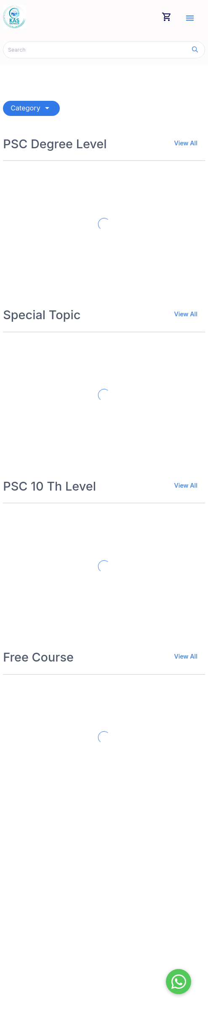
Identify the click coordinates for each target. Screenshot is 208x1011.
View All (185, 143)
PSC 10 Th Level (49, 486)
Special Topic (41, 315)
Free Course (38, 657)
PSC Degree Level (55, 144)
